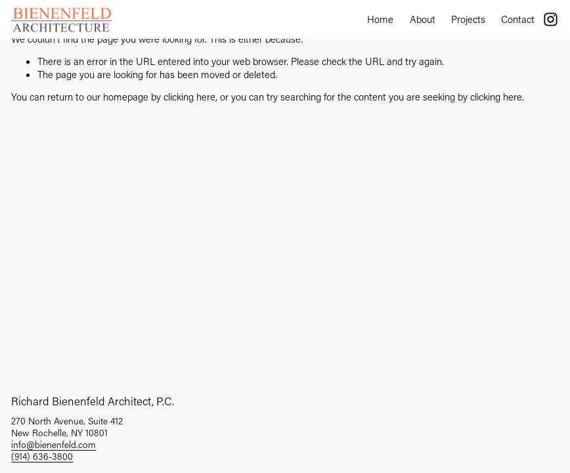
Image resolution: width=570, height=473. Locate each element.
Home (380, 19)
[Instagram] (550, 19)
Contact (518, 19)
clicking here (189, 96)
